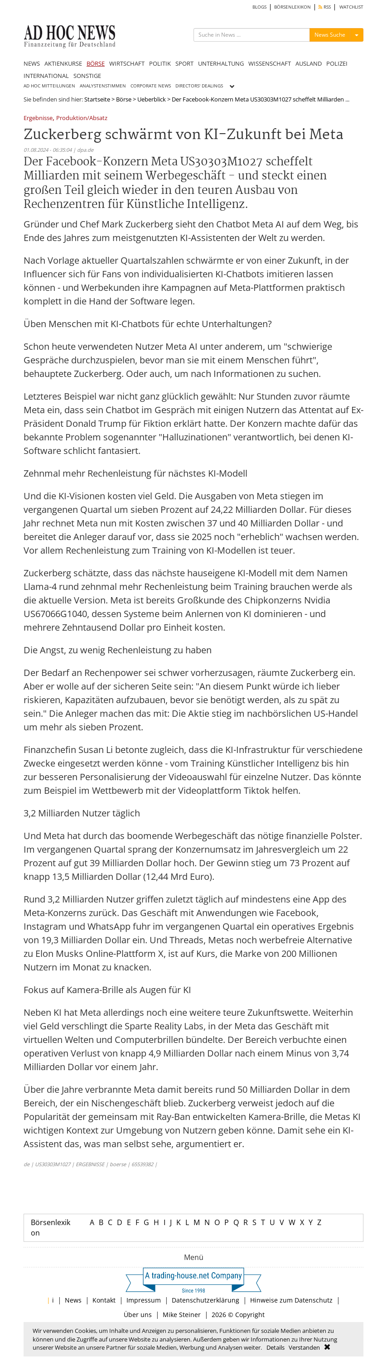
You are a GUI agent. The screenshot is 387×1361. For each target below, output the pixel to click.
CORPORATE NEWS (151, 86)
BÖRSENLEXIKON (292, 7)
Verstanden (304, 1347)
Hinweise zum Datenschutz (291, 1300)
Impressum (143, 1300)
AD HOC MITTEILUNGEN (49, 86)
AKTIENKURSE (63, 63)
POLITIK (160, 63)
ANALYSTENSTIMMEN (103, 86)
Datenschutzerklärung (205, 1300)
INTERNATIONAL (46, 76)
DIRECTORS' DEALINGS (199, 86)
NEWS (32, 63)
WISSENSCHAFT (269, 63)
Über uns (138, 1314)
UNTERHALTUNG (221, 63)
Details (275, 1347)
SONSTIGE (87, 76)
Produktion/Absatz (81, 118)
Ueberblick (151, 99)
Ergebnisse (38, 118)
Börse (123, 99)
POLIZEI (337, 63)
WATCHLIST (351, 7)
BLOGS (259, 7)
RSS (325, 7)
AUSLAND (308, 63)
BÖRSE (96, 63)
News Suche (329, 35)
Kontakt (104, 1300)
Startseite (97, 99)
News (73, 1300)
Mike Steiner (182, 1314)
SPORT (184, 63)
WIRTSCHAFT (127, 63)
